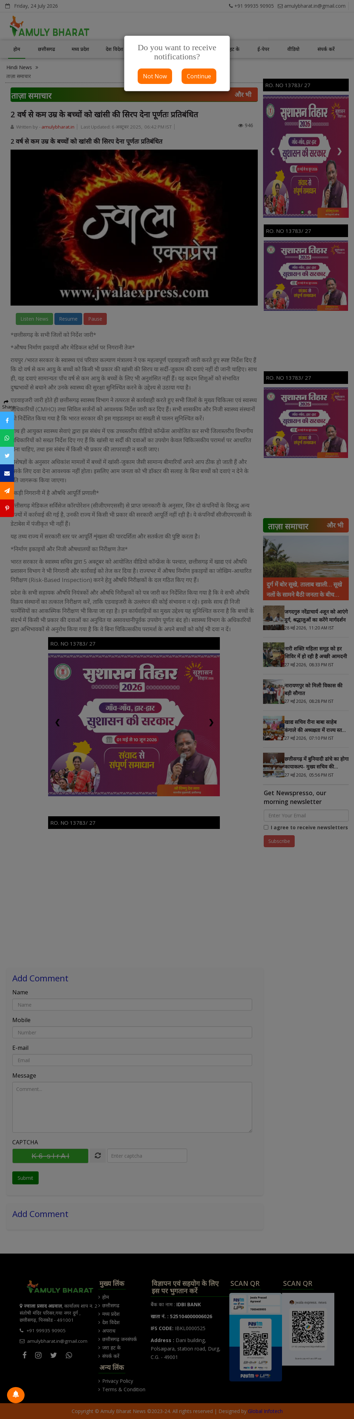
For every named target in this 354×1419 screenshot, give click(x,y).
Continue (199, 76)
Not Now (155, 76)
